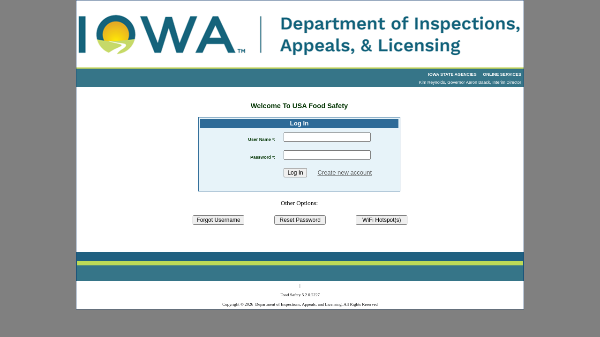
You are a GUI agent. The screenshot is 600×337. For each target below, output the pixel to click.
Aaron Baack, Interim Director (493, 82)
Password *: (262, 157)
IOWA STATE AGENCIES (452, 74)
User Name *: (261, 139)
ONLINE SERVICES (502, 74)
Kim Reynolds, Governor (442, 82)
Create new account (344, 172)
